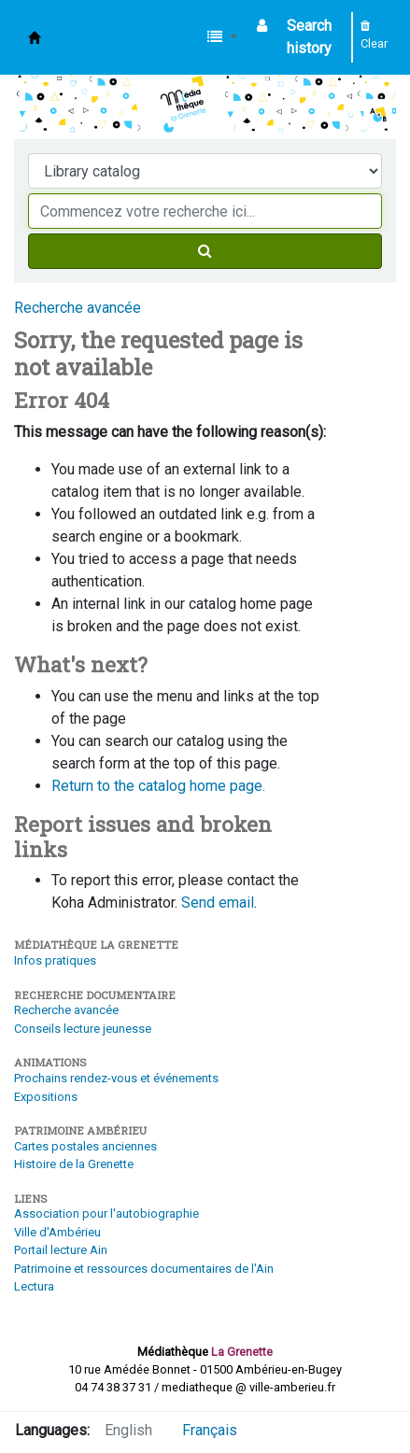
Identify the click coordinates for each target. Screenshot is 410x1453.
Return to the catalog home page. (158, 786)
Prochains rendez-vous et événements (116, 1078)
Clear (374, 35)
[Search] (205, 251)
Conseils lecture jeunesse (82, 1029)
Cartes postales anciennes (85, 1146)
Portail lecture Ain (60, 1250)
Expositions (46, 1097)
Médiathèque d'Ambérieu (34, 37)
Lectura (34, 1286)
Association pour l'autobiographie (106, 1213)
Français (209, 1430)
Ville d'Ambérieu (57, 1232)
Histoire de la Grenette (74, 1164)
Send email (217, 902)
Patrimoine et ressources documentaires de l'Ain (144, 1269)
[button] (222, 37)
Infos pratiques (55, 960)
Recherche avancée (77, 308)
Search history (309, 37)
